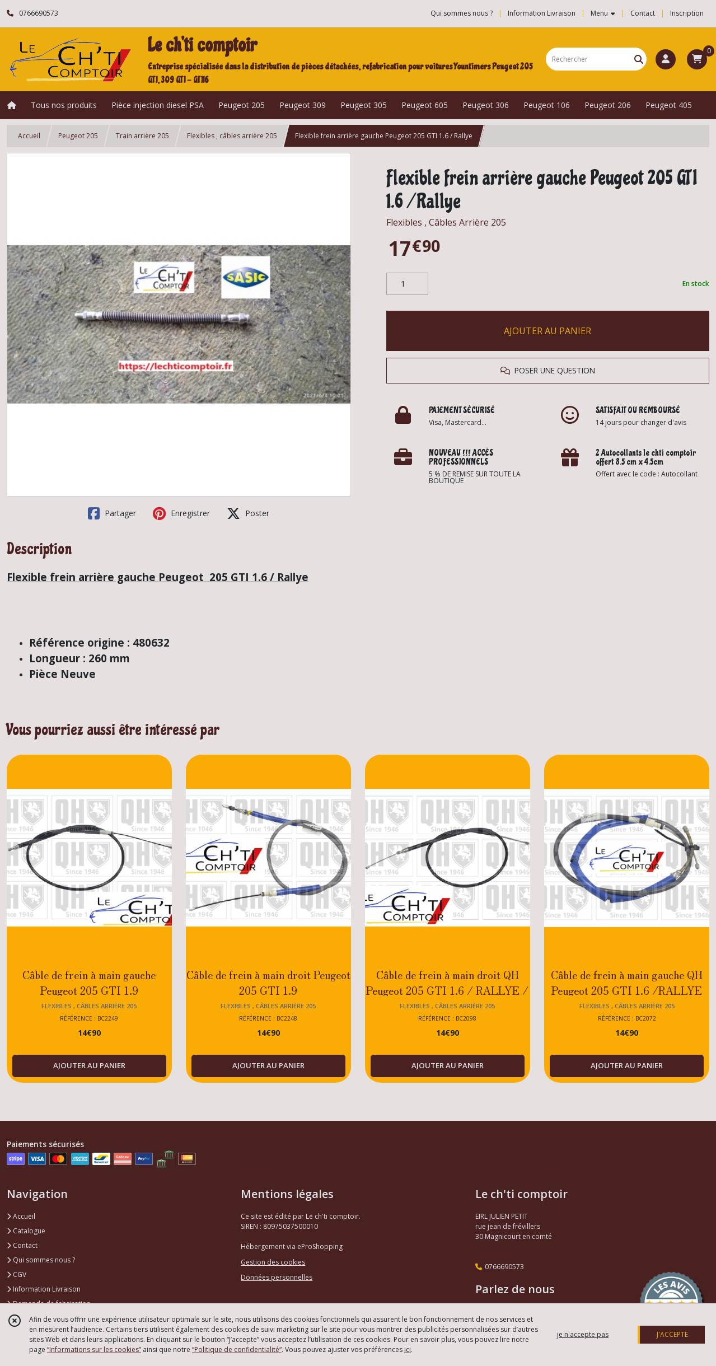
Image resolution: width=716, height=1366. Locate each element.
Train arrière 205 (142, 136)
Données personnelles (276, 1277)
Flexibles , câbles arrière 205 (232, 136)
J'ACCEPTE (672, 1334)
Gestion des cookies (273, 1262)
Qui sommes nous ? (41, 1260)
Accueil (29, 136)
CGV (16, 1274)
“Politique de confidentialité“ (237, 1349)
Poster (248, 513)
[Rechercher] (638, 59)
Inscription (687, 13)
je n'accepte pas (583, 1334)
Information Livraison (44, 1289)
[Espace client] (665, 59)
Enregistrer (181, 513)
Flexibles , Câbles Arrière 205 (446, 222)
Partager (112, 513)
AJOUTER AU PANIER (547, 331)
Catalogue (26, 1231)
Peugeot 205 (78, 136)
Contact (642, 13)
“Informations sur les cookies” (94, 1349)
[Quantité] (407, 284)
